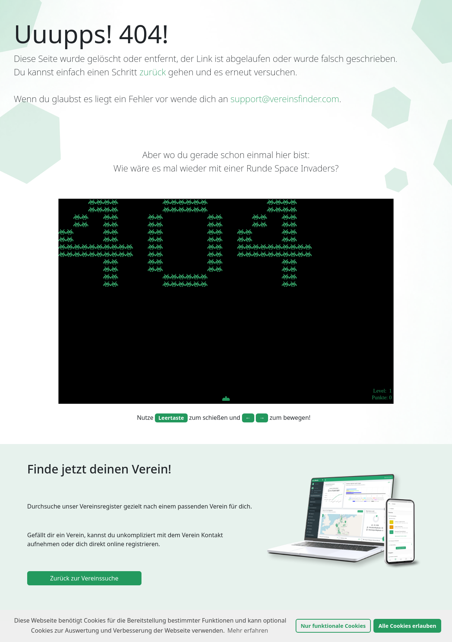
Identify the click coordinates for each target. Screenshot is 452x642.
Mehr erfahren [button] (247, 630)
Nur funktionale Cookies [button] (333, 625)
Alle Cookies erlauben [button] (407, 625)
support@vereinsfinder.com (284, 98)
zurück (153, 72)
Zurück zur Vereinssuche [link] (84, 578)
